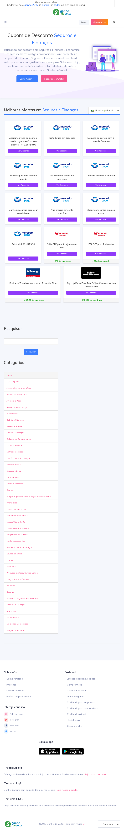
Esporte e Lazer (14, 471)
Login (84, 22)
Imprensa (11, 684)
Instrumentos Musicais (17, 515)
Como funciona (14, 678)
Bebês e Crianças (15, 420)
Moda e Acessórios (15, 541)
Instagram (12, 720)
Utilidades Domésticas (17, 624)
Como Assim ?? (27, 79)
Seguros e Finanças (16, 604)
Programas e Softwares (17, 579)
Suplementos (12, 617)
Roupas (10, 592)
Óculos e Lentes (14, 553)
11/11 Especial (13, 381)
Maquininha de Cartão (17, 534)
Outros (9, 560)
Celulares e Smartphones (18, 439)
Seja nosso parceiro (95, 774)
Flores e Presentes (15, 483)
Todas (9, 375)
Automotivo (12, 413)
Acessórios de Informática (18, 388)
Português (107, 824)
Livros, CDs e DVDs (15, 522)
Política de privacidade (18, 696)
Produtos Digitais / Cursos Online (22, 573)
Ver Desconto (23, 151)
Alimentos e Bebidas (16, 394)
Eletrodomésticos (14, 452)
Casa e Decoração (15, 432)
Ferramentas (12, 477)
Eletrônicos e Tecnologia (18, 458)
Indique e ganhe (75, 696)
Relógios (10, 585)
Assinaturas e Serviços (17, 407)
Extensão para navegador (81, 678)
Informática (11, 503)
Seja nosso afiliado (67, 789)
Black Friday (73, 720)
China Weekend (14, 445)
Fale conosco (13, 714)
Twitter (10, 731)
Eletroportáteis (13, 464)
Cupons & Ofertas (76, 690)
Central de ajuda (15, 690)
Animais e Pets (13, 401)
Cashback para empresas (81, 702)
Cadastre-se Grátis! (54, 79)
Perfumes (11, 566)
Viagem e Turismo (15, 630)
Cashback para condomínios (82, 708)
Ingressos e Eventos (16, 509)
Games (9, 490)
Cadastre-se (99, 22)
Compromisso (74, 684)
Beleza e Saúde (14, 426)
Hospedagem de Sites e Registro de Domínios (28, 496)
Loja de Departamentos (17, 528)
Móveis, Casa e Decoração (19, 547)
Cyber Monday (74, 726)
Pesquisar (31, 352)
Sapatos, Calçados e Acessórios (22, 598)
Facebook (11, 725)
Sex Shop (11, 611)
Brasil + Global (102, 110)
